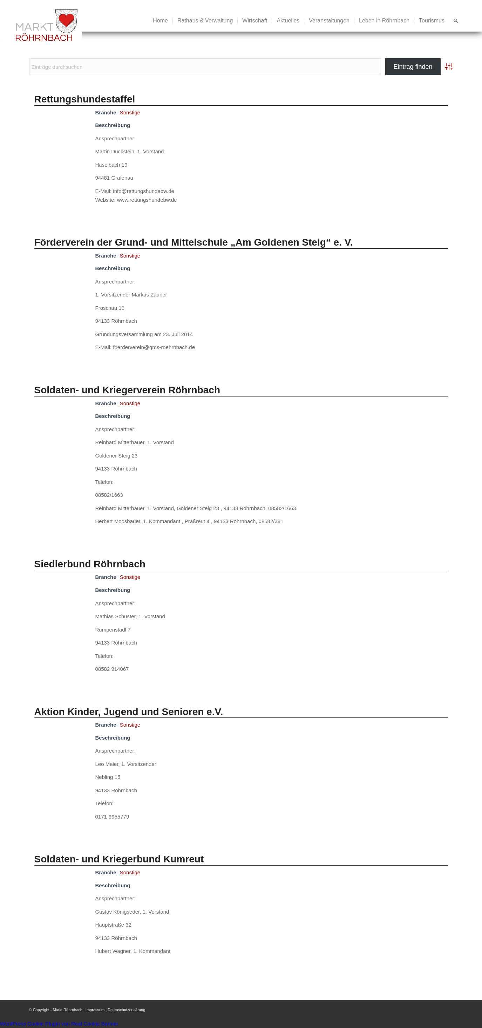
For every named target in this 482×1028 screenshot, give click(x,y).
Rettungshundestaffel (84, 99)
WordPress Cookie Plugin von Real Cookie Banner (59, 1024)
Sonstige (130, 112)
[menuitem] (160, 20)
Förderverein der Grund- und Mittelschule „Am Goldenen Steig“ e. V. (193, 242)
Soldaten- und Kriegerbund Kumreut (119, 859)
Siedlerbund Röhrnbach (89, 564)
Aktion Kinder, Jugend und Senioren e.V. (128, 711)
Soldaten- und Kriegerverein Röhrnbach (127, 390)
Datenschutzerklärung (126, 1010)
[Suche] (456, 20)
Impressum (95, 1010)
